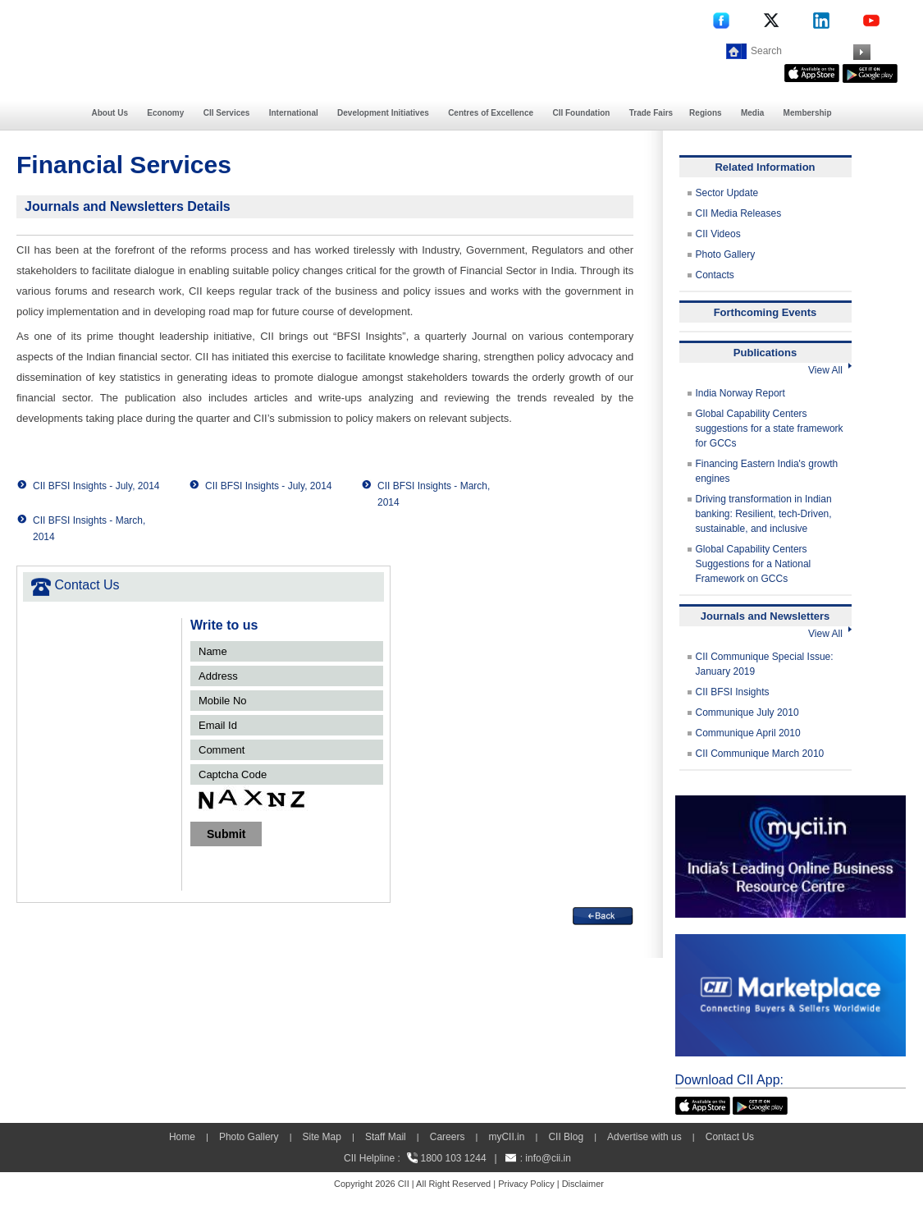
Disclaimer (583, 1184)
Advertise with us (644, 1137)
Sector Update (727, 193)
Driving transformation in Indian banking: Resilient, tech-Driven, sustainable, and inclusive (764, 513)
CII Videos (718, 234)
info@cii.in (548, 1158)
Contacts (715, 275)
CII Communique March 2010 (760, 753)
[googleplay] (870, 71)
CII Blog (565, 1137)
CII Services (226, 112)
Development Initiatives (383, 112)
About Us (110, 112)
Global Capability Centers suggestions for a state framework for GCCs (769, 428)
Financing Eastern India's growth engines (767, 471)
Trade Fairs (651, 112)
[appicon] (811, 71)
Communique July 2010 (747, 712)
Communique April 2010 (748, 733)
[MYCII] (790, 803)
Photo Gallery (726, 254)
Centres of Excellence (490, 112)
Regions (705, 112)
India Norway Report (740, 393)
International (293, 112)
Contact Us (730, 1137)
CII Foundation (581, 112)
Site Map (322, 1137)
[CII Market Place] (790, 941)
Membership (808, 112)
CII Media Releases (739, 213)
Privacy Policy (526, 1184)
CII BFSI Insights (733, 692)
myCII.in (506, 1137)
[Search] (800, 51)
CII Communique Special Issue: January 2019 (765, 664)
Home (182, 1137)
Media (752, 112)
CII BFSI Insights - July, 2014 (96, 486)
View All (829, 370)
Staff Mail (385, 1137)
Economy (165, 112)
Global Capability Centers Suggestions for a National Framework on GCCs (753, 563)
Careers (447, 1137)
